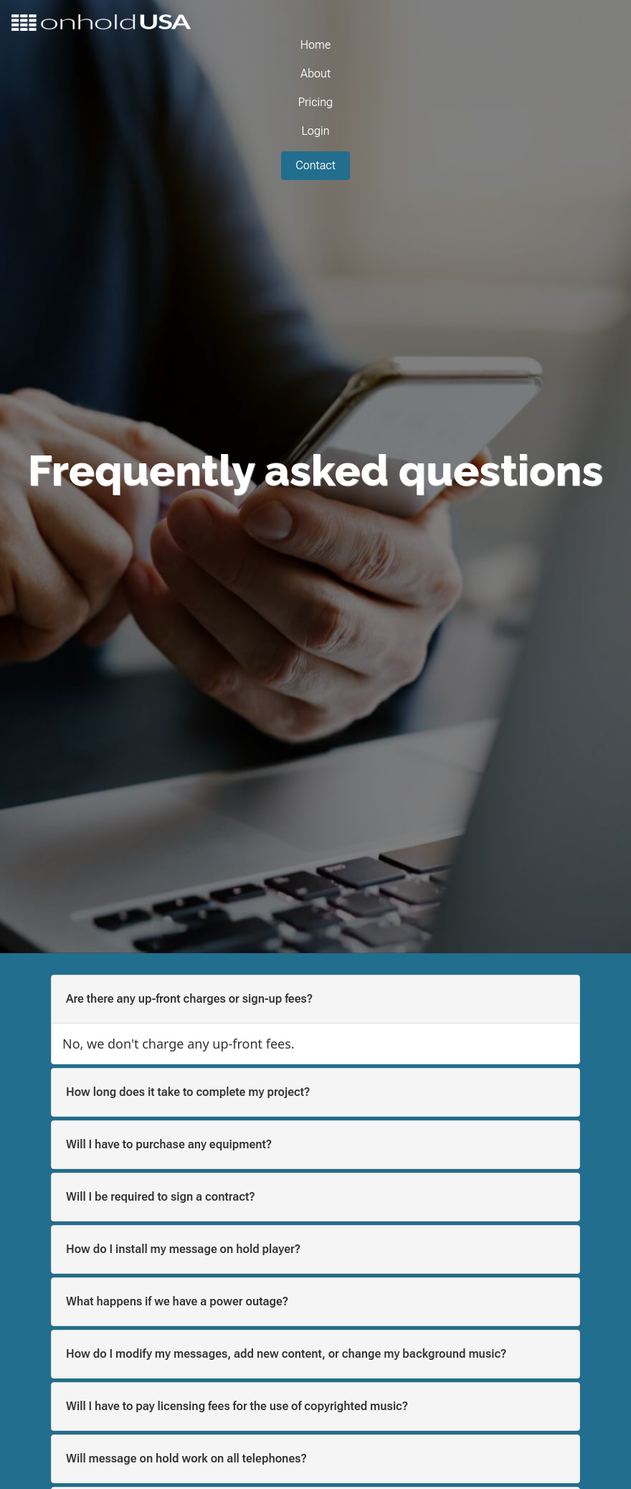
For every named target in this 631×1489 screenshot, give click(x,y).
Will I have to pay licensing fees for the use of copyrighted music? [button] (237, 1406)
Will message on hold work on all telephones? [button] (186, 1458)
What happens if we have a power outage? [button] (177, 1301)
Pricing (315, 102)
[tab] (315, 999)
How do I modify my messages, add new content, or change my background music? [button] (286, 1354)
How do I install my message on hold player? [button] (183, 1249)
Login (315, 131)
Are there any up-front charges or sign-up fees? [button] (189, 999)
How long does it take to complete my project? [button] (188, 1092)
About (315, 73)
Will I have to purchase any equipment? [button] (169, 1144)
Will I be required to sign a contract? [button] (160, 1197)
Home (315, 45)
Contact (315, 165)
